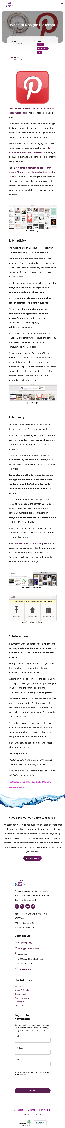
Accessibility (19, 1110)
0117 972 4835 (25, 942)
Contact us (19, 1005)
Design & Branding (22, 990)
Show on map (25, 969)
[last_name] (33, 1064)
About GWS (19, 986)
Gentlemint (20, 543)
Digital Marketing (22, 998)
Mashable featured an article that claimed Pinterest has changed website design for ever (32, 172)
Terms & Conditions (32, 1114)
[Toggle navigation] (62, 4)
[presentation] (32, 1081)
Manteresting (36, 543)
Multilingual (19, 1001)
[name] (33, 1052)
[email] (33, 1040)
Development (20, 994)
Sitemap (31, 1110)
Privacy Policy (45, 1110)
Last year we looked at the (22, 108)
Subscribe (32, 1091)
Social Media (42, 48)
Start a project (31, 858)
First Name (19, 1048)
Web (39, 52)
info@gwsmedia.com (28, 948)
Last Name (19, 1060)
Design (40, 44)
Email (17, 1036)
